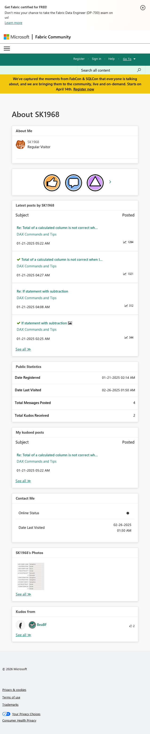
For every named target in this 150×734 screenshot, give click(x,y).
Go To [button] (127, 59)
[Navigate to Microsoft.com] (16, 37)
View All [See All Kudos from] (23, 635)
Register (79, 59)
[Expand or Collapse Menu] (7, 48)
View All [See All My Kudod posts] (23, 481)
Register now (83, 89)
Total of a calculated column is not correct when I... (62, 259)
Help (111, 59)
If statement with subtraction (44, 323)
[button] (30, 576)
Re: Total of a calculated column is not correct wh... (57, 227)
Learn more (13, 22)
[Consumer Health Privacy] (75, 720)
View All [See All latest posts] (23, 349)
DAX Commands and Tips (36, 234)
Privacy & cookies (14, 690)
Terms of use (11, 697)
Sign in (96, 59)
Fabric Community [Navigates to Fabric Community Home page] (53, 37)
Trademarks (10, 704)
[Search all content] (111, 70)
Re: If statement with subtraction (42, 291)
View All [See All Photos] (23, 594)
